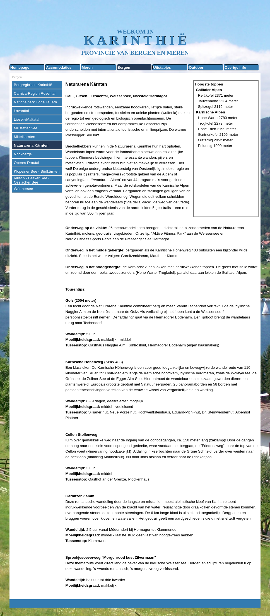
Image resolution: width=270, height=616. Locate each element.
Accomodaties (58, 67)
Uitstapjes (162, 67)
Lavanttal (21, 111)
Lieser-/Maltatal (26, 119)
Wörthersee (23, 189)
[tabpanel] (128, 148)
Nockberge (23, 154)
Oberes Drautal (26, 163)
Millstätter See (25, 128)
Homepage (19, 67)
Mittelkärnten (24, 137)
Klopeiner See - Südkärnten (37, 171)
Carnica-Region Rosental (35, 93)
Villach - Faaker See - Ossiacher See (32, 180)
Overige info (235, 67)
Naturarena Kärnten (31, 145)
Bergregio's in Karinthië (33, 85)
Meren (87, 67)
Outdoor (196, 67)
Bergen (123, 67)
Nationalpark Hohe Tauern (35, 102)
